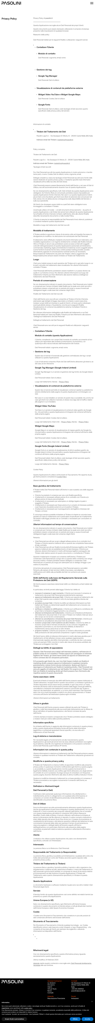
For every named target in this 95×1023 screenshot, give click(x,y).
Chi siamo (51, 985)
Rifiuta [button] (75, 1019)
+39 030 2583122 (77, 989)
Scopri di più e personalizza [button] (14, 1019)
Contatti (50, 993)
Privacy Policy (64, 382)
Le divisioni (51, 983)
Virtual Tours (52, 989)
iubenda (36, 964)
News (50, 991)
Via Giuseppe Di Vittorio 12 (80, 983)
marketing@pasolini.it (65, 140)
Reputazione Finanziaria (56, 998)
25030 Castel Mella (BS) (80, 985)
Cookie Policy (62, 477)
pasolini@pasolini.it (78, 991)
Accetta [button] (87, 1019)
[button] (92, 1002)
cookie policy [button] (28, 1008)
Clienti (50, 987)
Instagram (75, 998)
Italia (73, 987)
